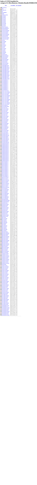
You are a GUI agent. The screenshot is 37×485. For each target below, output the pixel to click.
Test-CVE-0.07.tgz (4, 129)
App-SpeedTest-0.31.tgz (5, 305)
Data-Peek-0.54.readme (5, 204)
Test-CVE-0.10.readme (5, 119)
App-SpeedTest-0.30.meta (5, 311)
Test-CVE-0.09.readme (5, 123)
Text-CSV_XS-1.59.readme (6, 99)
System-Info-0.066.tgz (5, 136)
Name (6, 5)
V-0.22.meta (3, 46)
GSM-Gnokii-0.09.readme (6, 200)
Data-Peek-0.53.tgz (4, 206)
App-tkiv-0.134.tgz (4, 269)
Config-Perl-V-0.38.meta (5, 259)
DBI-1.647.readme (4, 218)
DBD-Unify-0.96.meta (5, 234)
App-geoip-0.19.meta (5, 282)
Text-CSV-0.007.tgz (5, 105)
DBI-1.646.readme (4, 222)
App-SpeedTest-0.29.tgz (5, 312)
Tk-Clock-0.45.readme (5, 55)
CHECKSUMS (4, 264)
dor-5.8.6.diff (4, 19)
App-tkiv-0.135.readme (5, 266)
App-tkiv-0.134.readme (5, 270)
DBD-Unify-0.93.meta (5, 241)
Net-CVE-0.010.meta (5, 190)
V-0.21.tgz (3, 47)
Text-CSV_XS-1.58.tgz (5, 101)
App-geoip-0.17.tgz (4, 287)
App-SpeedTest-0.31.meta (5, 307)
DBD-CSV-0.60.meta (5, 252)
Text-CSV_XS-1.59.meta (5, 100)
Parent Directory (4, 7)
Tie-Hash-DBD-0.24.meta (5, 75)
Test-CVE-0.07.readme (5, 130)
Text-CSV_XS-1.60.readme (6, 95)
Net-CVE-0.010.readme (5, 189)
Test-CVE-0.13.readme (5, 108)
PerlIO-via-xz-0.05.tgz (5, 184)
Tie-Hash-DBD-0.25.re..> (5, 70)
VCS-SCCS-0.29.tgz (5, 29)
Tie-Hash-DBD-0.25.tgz (5, 69)
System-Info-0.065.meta (5, 142)
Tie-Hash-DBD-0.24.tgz (5, 72)
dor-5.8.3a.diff (4, 23)
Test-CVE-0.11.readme (5, 116)
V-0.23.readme (4, 41)
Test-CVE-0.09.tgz (4, 122)
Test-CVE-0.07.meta (5, 131)
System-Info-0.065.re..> (5, 141)
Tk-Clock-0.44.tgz (4, 58)
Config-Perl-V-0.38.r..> (5, 258)
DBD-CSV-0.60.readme (5, 251)
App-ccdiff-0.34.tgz (5, 298)
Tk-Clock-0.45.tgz (4, 54)
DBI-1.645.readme (4, 225)
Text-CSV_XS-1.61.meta (5, 93)
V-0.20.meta (3, 53)
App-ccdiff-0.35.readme (5, 295)
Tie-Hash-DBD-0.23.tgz (5, 76)
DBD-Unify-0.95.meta (5, 237)
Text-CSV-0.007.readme (5, 106)
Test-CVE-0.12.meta (5, 113)
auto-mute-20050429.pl (5, 28)
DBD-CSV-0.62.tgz (5, 246)
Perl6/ (2, 8)
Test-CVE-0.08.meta (5, 128)
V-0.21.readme (4, 48)
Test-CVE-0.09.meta (5, 124)
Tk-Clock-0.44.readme (5, 59)
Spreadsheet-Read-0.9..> (5, 143)
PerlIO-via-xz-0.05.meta (5, 187)
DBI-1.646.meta (4, 223)
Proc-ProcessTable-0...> (5, 176)
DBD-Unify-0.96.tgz (5, 231)
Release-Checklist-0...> (5, 163)
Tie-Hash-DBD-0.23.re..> (5, 77)
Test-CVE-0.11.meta (5, 117)
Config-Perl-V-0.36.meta (5, 263)
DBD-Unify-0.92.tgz (5, 242)
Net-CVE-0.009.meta (5, 194)
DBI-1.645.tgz (4, 224)
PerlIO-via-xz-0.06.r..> (5, 182)
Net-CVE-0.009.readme (5, 193)
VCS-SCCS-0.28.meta (5, 35)
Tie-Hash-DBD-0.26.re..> (5, 66)
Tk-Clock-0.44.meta (5, 60)
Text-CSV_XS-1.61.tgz (5, 90)
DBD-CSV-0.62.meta (5, 248)
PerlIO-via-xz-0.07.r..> (5, 178)
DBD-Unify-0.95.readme (5, 236)
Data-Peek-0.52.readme (5, 211)
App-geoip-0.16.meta (5, 293)
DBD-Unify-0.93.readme (5, 240)
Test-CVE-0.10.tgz (4, 118)
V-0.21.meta (3, 49)
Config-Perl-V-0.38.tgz (5, 257)
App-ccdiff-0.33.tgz (5, 301)
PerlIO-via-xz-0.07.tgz (5, 177)
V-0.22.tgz (3, 43)
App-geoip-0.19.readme (5, 281)
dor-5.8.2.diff (4, 24)
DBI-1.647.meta (4, 219)
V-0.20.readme (4, 52)
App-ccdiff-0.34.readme (5, 299)
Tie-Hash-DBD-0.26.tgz (5, 65)
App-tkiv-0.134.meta (5, 271)
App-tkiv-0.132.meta (5, 278)
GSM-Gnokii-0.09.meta (5, 201)
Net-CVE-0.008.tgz (4, 195)
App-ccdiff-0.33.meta (5, 304)
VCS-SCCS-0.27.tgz (5, 36)
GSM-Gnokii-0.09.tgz (5, 199)
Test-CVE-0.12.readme (5, 112)
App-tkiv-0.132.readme (5, 277)
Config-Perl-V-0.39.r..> (5, 254)
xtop (2, 11)
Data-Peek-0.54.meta (5, 205)
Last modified (13, 5)
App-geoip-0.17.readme (5, 288)
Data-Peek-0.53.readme (5, 207)
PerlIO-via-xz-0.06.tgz (5, 181)
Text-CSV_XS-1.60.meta (5, 96)
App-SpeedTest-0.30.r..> (5, 310)
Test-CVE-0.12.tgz (4, 111)
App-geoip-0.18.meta (5, 286)
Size (16, 5)
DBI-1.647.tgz (4, 217)
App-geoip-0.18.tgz (4, 283)
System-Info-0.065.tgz (5, 140)
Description (19, 5)
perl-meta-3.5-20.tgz (5, 14)
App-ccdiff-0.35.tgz (5, 294)
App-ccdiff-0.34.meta (5, 300)
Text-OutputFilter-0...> (5, 81)
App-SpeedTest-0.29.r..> (5, 313)
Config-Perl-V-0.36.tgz (5, 260)
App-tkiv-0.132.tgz (4, 276)
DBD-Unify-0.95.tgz (5, 235)
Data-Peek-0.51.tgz (4, 213)
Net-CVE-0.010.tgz (4, 188)
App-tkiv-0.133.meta (5, 275)
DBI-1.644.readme (4, 229)
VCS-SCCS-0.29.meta (5, 31)
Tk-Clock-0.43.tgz (4, 61)
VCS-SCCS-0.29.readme (5, 30)
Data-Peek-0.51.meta (5, 216)
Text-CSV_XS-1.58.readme (6, 102)
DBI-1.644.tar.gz (4, 228)
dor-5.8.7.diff (4, 18)
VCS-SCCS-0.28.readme (5, 34)
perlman (3, 13)
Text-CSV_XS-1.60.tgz (5, 94)
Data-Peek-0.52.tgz (4, 210)
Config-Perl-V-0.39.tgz (5, 253)
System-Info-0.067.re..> (5, 134)
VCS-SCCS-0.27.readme (5, 37)
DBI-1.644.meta (4, 230)
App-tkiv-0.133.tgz (4, 272)
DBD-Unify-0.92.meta (5, 245)
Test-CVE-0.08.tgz (4, 125)
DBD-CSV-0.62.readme (5, 247)
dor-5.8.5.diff (4, 20)
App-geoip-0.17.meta (5, 289)
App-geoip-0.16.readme (5, 292)
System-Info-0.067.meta (5, 135)
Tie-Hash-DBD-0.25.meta (5, 71)
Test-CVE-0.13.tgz (4, 107)
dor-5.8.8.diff (4, 17)
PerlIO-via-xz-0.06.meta (5, 183)
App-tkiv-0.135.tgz (4, 265)
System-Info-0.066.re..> (5, 137)
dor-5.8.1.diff (4, 25)
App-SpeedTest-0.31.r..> (5, 306)
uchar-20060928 (4, 12)
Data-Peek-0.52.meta (5, 212)
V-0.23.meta (3, 42)
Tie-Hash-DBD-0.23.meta (5, 78)
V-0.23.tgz (3, 40)
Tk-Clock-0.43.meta (5, 64)
